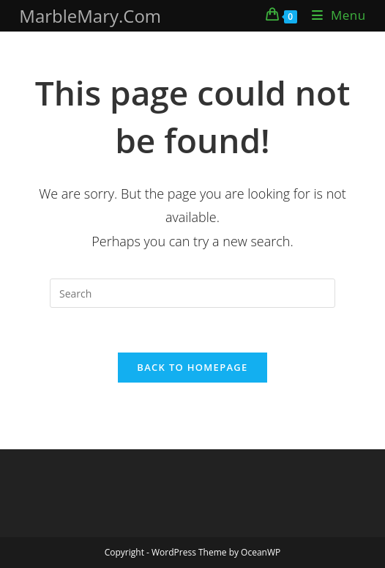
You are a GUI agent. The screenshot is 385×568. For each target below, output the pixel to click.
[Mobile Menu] (333, 15)
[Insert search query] (192, 293)
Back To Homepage (192, 367)
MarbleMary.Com (90, 16)
